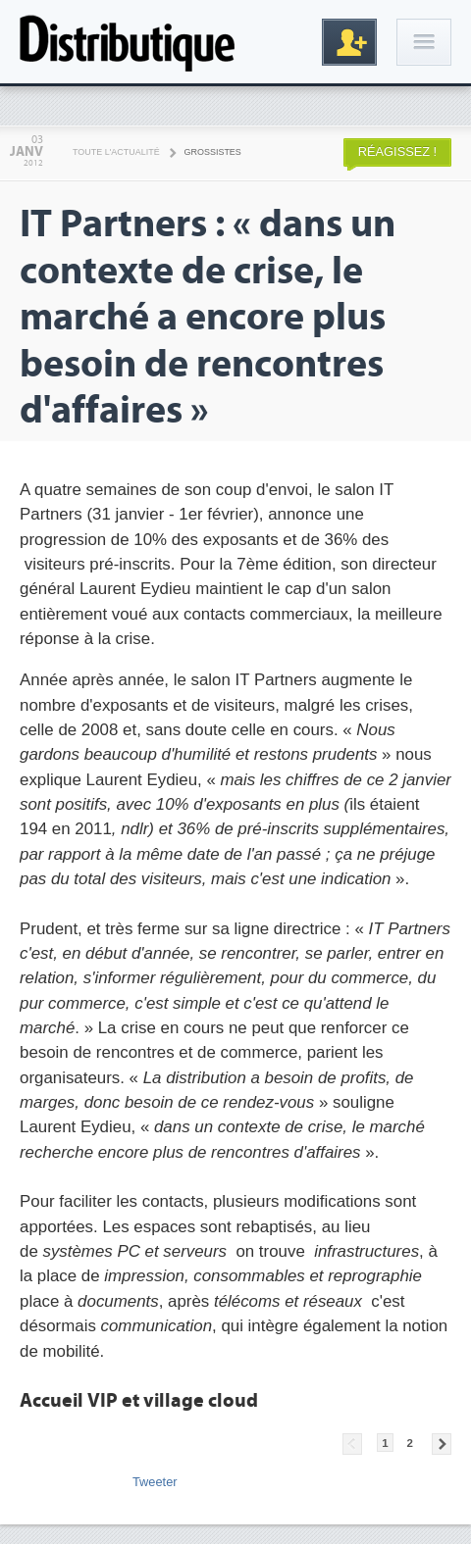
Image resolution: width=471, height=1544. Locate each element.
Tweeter (155, 1481)
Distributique (128, 42)
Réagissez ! (397, 151)
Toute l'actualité (116, 152)
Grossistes (212, 152)
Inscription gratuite (349, 42)
